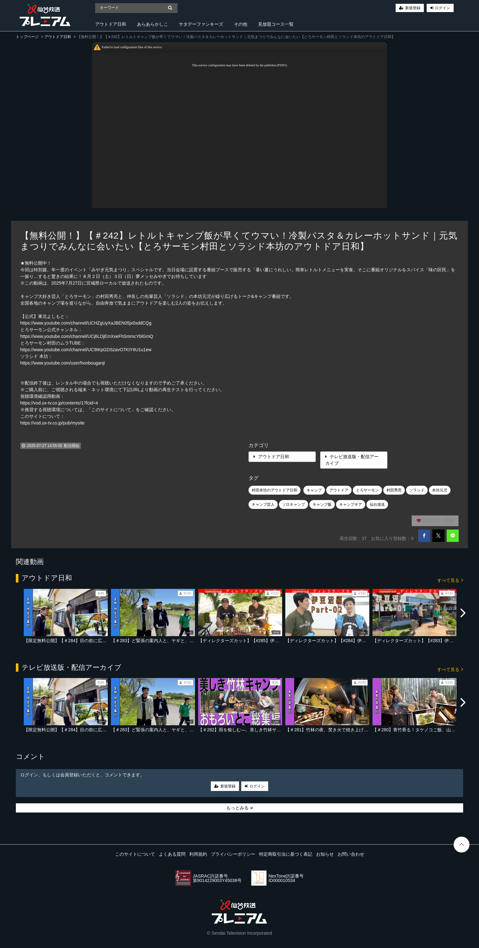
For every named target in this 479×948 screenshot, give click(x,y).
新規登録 (412, 8)
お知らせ (325, 854)
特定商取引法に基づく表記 (285, 854)
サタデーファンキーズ (201, 24)
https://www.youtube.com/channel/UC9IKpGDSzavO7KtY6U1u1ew (86, 349)
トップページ (27, 37)
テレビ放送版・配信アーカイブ (352, 460)
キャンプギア (350, 504)
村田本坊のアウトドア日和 (274, 490)
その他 (240, 24)
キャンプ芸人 (263, 504)
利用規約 (198, 854)
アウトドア (338, 490)
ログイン (442, 8)
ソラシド (416, 490)
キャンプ (314, 490)
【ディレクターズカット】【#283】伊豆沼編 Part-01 (425, 640)
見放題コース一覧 (276, 24)
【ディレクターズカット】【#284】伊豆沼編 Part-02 (338, 640)
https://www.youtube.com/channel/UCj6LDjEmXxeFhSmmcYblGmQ (86, 336)
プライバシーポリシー (233, 854)
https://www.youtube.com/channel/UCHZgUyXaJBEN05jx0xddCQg (86, 323)
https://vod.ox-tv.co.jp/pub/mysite (52, 422)
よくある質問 (172, 854)
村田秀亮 (394, 490)
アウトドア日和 (110, 24)
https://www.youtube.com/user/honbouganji (62, 362)
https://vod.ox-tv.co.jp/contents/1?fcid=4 (59, 402)
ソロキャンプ (293, 504)
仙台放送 (377, 504)
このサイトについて (135, 854)
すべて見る (450, 580)
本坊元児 (439, 490)
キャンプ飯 (322, 504)
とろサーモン (367, 490)
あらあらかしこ (152, 24)
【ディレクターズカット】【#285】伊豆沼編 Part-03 (251, 640)
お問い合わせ (351, 854)
